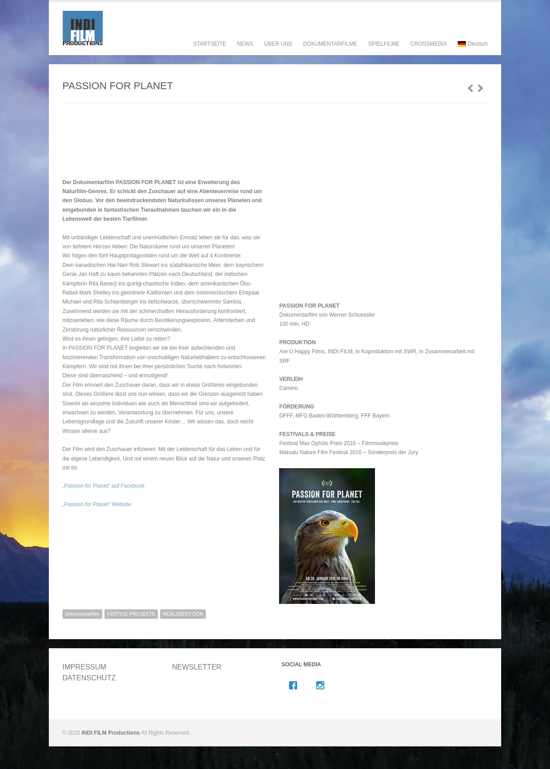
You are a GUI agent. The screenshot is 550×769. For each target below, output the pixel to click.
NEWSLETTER (196, 667)
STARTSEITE (209, 44)
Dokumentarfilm (82, 614)
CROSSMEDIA (428, 44)
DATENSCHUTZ (89, 678)
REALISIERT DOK (183, 614)
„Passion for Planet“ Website (96, 504)
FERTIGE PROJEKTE (131, 614)
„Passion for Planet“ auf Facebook (103, 486)
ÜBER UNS (278, 52)
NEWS (245, 44)
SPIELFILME (383, 52)
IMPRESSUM (84, 667)
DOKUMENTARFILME (330, 52)
